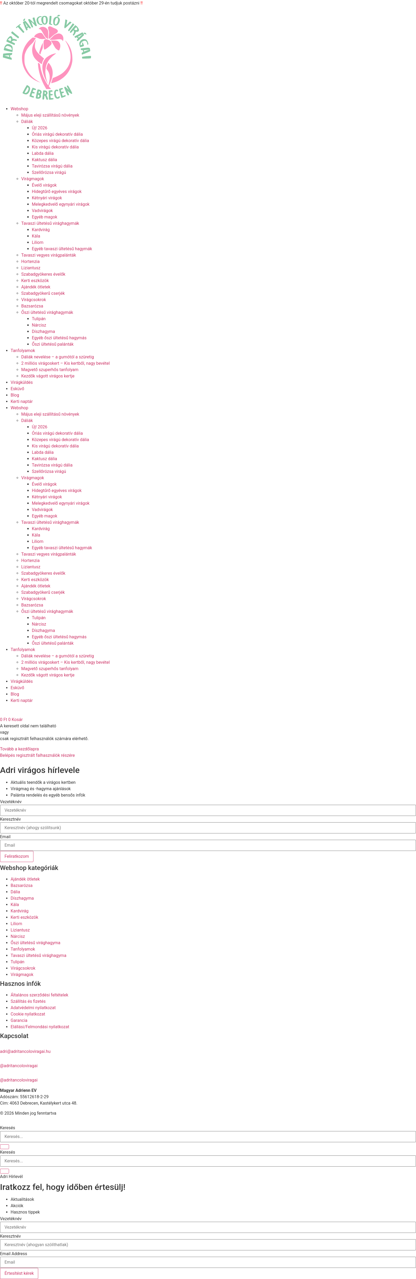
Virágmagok (32, 178)
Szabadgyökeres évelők (43, 274)
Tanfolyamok (23, 350)
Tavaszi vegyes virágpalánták (48, 255)
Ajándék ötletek (35, 286)
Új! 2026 (39, 127)
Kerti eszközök (35, 280)
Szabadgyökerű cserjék (43, 293)
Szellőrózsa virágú (49, 172)
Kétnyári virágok (47, 197)
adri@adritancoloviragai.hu (25, 1051)
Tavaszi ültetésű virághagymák (50, 223)
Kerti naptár (22, 401)
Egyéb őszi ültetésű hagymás (59, 337)
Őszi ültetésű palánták (52, 344)
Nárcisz (39, 325)
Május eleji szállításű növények (50, 115)
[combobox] (208, 1161)
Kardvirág (41, 229)
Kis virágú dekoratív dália (55, 147)
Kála (36, 236)
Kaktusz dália (44, 159)
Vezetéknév (10, 802)
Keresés (7, 1128)
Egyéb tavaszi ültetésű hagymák (62, 248)
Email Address (13, 1254)
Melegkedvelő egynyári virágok (60, 204)
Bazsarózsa (32, 306)
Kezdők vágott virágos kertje (48, 376)
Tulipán (39, 318)
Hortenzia (30, 261)
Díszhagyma (43, 331)
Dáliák (27, 121)
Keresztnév (10, 819)
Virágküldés (22, 382)
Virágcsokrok (33, 299)
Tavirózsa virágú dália (52, 166)
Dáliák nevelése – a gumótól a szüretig (57, 356)
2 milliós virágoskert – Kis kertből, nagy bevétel (65, 363)
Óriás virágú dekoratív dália (57, 134)
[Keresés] (4, 1146)
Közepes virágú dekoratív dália (60, 140)
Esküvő (17, 388)
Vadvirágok (42, 210)
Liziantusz (30, 267)
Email (5, 837)
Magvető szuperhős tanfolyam (50, 369)
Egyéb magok (44, 216)
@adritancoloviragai (19, 1065)
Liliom (37, 242)
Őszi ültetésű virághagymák (47, 312)
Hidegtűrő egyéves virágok (57, 191)
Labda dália (43, 153)
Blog (15, 395)
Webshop (19, 108)
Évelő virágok (44, 185)
